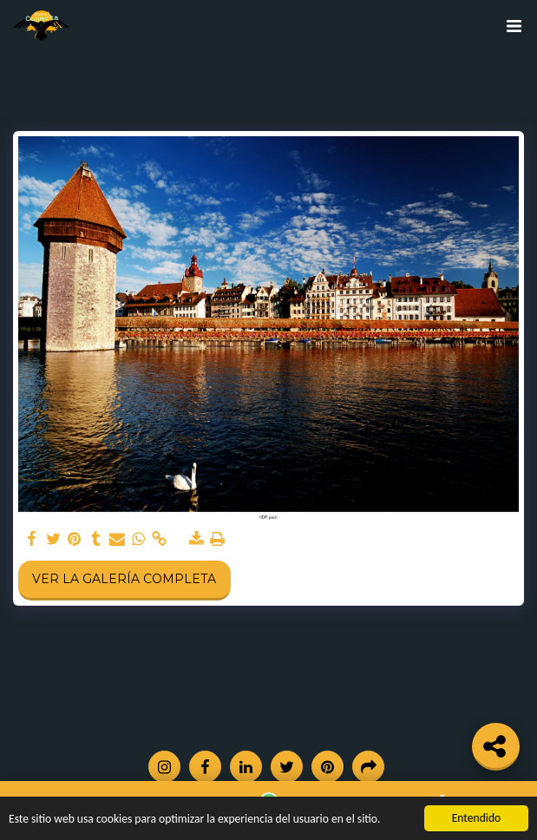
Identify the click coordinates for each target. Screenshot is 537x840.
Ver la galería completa (124, 579)
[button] (513, 26)
